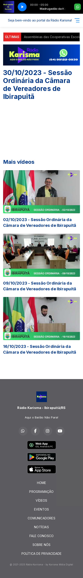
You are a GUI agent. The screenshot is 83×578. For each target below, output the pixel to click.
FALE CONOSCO (41, 536)
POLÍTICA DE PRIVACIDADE (41, 553)
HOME (41, 483)
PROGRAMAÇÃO (41, 491)
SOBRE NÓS (42, 545)
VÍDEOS (41, 500)
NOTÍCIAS (41, 527)
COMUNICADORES (41, 518)
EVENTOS (41, 509)
